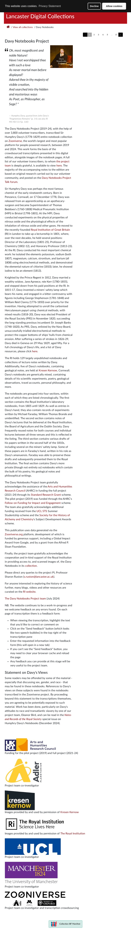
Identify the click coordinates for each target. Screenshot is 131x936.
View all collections (23, 27)
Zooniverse (15, 141)
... (112, 34)
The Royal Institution (72, 833)
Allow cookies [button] (114, 6)
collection (31, 565)
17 (116, 34)
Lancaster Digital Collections (40, 16)
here (59, 165)
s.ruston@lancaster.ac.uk (39, 576)
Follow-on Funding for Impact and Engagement (33, 503)
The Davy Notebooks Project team (25, 598)
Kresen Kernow (48, 370)
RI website (29, 591)
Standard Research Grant (46, 494)
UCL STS (42, 511)
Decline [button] (94, 6)
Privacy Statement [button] (50, 6)
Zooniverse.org (14, 534)
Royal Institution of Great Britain (50, 229)
